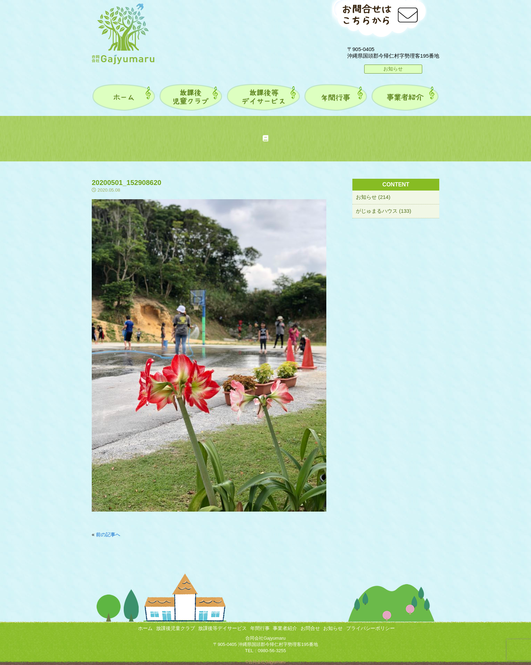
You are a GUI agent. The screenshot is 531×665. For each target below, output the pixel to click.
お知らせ (393, 68)
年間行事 (260, 628)
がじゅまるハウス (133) (383, 211)
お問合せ (310, 628)
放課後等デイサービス (222, 628)
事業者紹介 (285, 628)
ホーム (145, 628)
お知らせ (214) (373, 197)
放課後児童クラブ (175, 628)
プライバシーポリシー (370, 628)
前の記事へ (108, 534)
